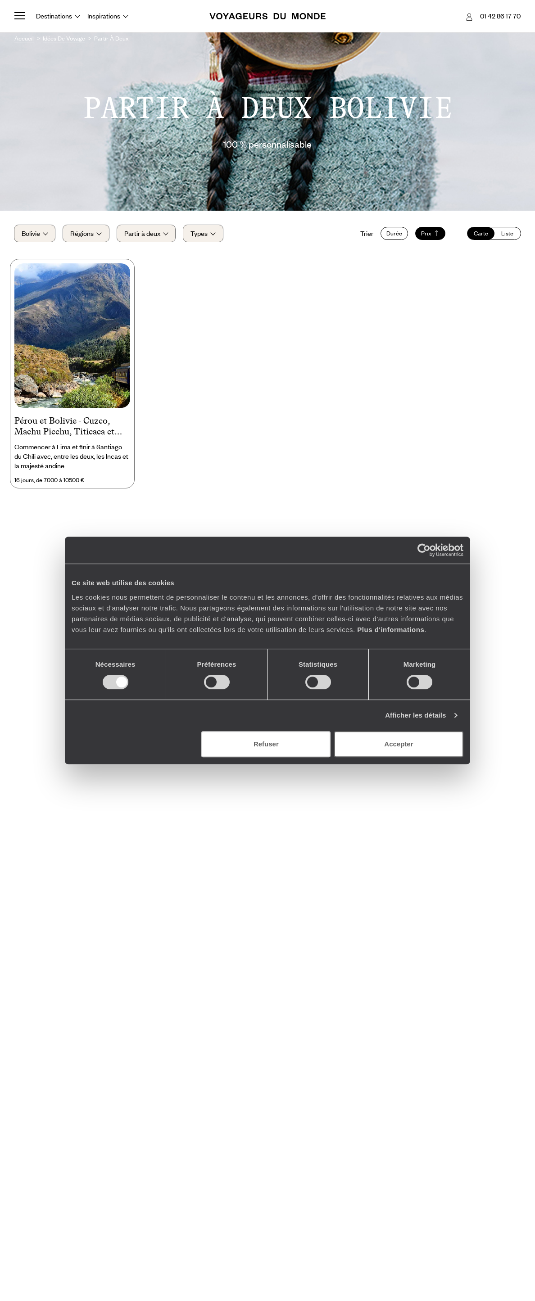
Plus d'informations (390, 629)
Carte (480, 234)
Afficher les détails (415, 715)
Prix (430, 234)
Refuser (266, 744)
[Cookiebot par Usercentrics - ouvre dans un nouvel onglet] (424, 550)
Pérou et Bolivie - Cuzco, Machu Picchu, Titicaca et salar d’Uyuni (64, 427)
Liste (507, 234)
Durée (394, 234)
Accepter (398, 744)
